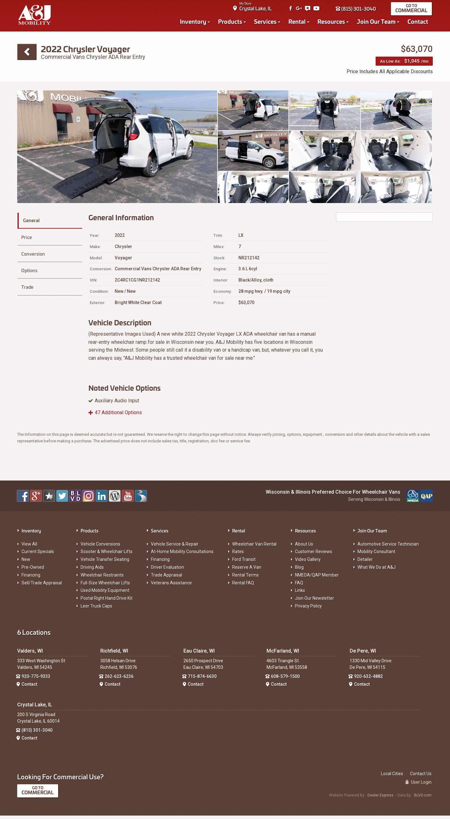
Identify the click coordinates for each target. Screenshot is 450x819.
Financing (31, 578)
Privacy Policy (308, 609)
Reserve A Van (246, 570)
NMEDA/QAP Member (317, 578)
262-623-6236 (119, 679)
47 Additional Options (118, 416)
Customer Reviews (313, 554)
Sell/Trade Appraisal (42, 585)
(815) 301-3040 (357, 9)
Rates (238, 554)
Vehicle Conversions (100, 547)
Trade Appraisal (166, 578)
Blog (299, 570)
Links (300, 593)
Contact (418, 22)
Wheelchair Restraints (102, 578)
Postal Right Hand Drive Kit (106, 601)
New (26, 562)
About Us (304, 547)
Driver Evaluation (167, 570)
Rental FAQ (243, 585)
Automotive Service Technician (388, 547)
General (34, 222)
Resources (332, 22)
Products (231, 22)
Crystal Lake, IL (256, 9)
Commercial (412, 11)
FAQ (299, 585)
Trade (27, 280)
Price (26, 237)
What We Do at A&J (377, 570)
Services (266, 22)
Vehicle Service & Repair (174, 547)
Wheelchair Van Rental (254, 547)
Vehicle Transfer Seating (105, 562)
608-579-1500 (285, 679)
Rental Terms (245, 578)
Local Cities (392, 777)
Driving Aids (92, 570)
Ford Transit (244, 562)
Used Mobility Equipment (105, 593)
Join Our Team (377, 22)
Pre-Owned (33, 570)
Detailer (365, 562)
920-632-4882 (368, 679)
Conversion (33, 251)
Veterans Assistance (171, 585)
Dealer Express (380, 798)
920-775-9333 (36, 679)
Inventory (194, 22)
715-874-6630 (202, 679)
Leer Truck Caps (96, 609)
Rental (298, 22)
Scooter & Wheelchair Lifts (106, 554)
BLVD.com (423, 798)
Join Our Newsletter (314, 601)
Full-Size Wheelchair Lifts (105, 585)
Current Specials (38, 554)
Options (29, 265)
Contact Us (421, 777)
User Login (419, 785)
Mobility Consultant (376, 554)
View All (29, 547)
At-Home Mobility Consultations (182, 554)
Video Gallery (308, 562)
